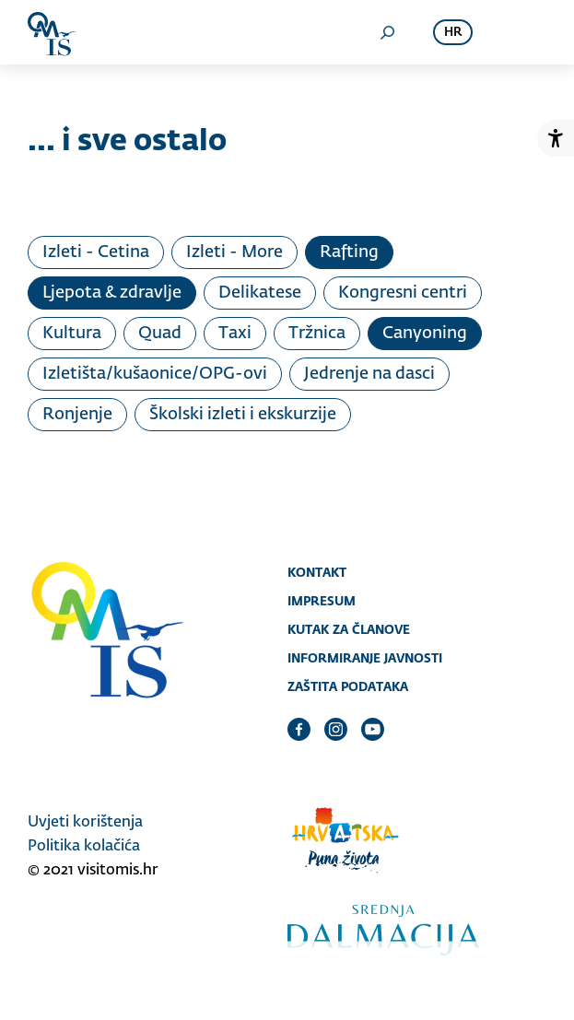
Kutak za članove (348, 629)
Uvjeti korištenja (85, 822)
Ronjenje (77, 414)
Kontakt (316, 572)
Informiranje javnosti (364, 658)
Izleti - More (234, 252)
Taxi (235, 333)
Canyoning (424, 333)
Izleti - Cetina (95, 252)
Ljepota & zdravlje (112, 293)
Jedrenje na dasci (369, 374)
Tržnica (317, 333)
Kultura (71, 333)
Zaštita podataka (347, 686)
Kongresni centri (402, 293)
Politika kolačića (84, 846)
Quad (160, 333)
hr (453, 33)
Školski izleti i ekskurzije (242, 414)
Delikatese (259, 293)
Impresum (321, 600)
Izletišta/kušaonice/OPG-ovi (154, 374)
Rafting (349, 252)
